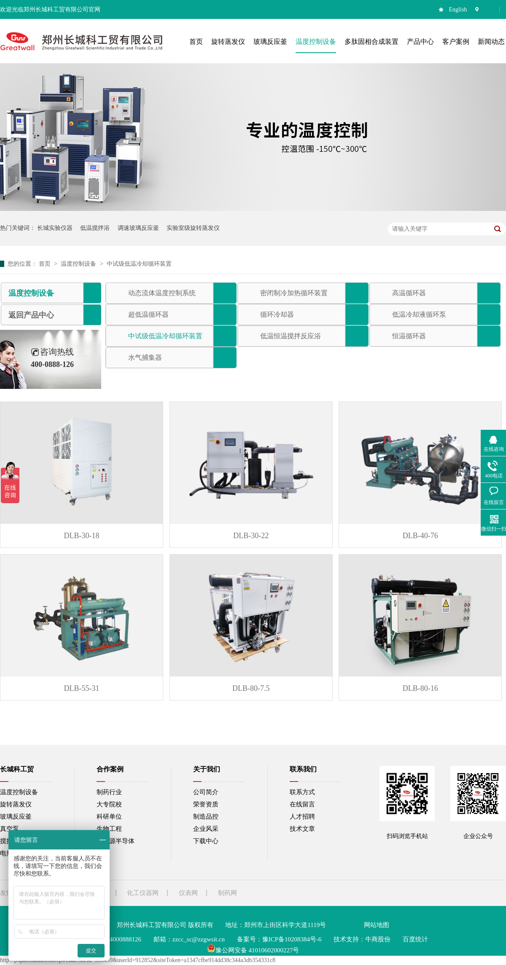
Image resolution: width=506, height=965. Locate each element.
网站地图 (376, 925)
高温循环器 (409, 293)
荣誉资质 (205, 804)
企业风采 (205, 828)
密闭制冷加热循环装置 (294, 293)
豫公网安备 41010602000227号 (253, 950)
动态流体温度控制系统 (162, 293)
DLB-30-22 (251, 535)
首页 (45, 264)
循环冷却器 (277, 314)
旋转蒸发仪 (16, 804)
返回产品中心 (31, 315)
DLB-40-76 (420, 535)
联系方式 (302, 792)
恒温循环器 (409, 336)
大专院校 (109, 804)
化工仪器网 (143, 893)
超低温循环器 (148, 314)
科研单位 (109, 816)
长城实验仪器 (55, 228)
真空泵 (9, 828)
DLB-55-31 (82, 688)
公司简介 (205, 792)
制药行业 (109, 792)
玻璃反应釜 (16, 816)
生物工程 (109, 828)
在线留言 (302, 804)
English (458, 9)
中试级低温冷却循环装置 (139, 264)
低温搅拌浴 (95, 228)
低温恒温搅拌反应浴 (290, 336)
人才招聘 (302, 816)
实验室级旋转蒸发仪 (193, 228)
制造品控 (205, 816)
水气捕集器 (145, 357)
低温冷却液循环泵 (419, 314)
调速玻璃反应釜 (138, 228)
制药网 (227, 893)
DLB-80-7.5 (251, 688)
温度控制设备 (79, 264)
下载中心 (205, 841)
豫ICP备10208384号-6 (292, 939)
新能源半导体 (116, 841)
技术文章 (302, 828)
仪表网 (188, 893)
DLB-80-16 (420, 688)
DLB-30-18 (82, 535)
